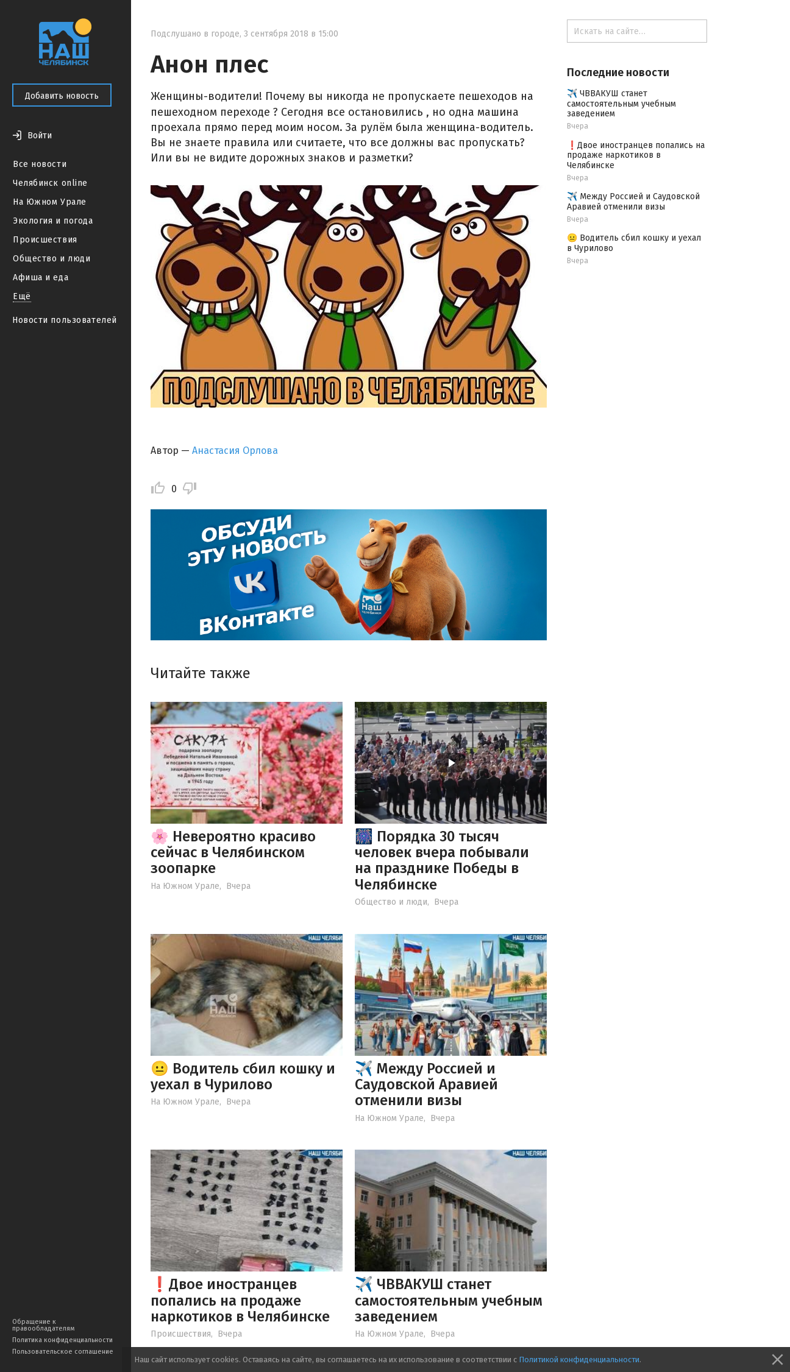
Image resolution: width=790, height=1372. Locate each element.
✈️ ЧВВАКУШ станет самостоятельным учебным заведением (449, 1300)
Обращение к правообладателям (43, 1325)
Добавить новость (62, 96)
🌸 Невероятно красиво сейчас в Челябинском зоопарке (233, 852)
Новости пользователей (64, 320)
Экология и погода (53, 221)
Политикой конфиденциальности (579, 1359)
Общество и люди (51, 258)
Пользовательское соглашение (62, 1351)
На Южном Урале (50, 202)
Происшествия (45, 240)
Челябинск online (50, 183)
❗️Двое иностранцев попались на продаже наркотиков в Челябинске (240, 1300)
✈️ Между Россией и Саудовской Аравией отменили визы (426, 1084)
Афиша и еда (40, 277)
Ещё (22, 296)
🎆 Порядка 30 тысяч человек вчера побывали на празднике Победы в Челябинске (442, 860)
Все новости (39, 164)
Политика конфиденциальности (62, 1340)
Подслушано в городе (195, 34)
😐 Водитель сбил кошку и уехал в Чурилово (243, 1076)
